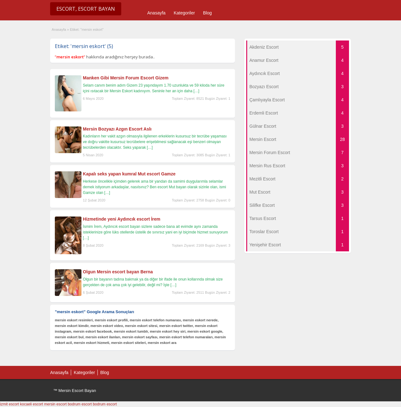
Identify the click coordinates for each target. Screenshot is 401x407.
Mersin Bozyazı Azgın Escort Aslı (117, 128)
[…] (196, 91)
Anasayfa (156, 12)
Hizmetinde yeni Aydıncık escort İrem (121, 219)
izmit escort (9, 404)
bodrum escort (80, 404)
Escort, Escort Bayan (85, 8)
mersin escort (55, 404)
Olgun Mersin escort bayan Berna (118, 271)
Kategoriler (184, 12)
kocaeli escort (31, 404)
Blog (207, 12)
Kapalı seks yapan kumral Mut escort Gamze (129, 173)
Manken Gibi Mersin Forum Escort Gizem (126, 77)
